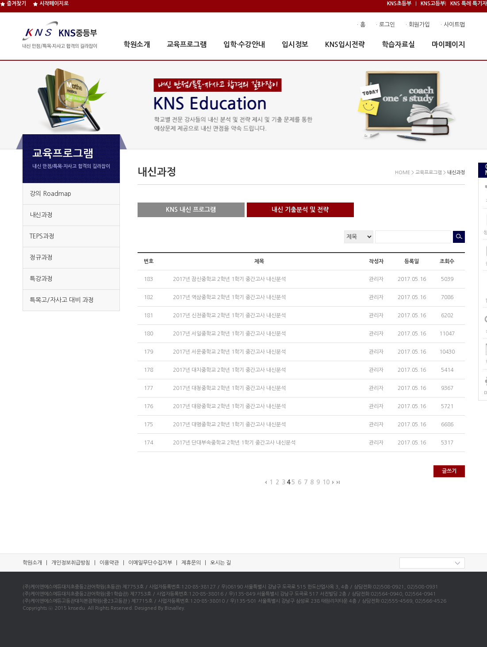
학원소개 (136, 44)
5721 (447, 406)
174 (148, 442)
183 (148, 279)
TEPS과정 (42, 236)
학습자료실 (398, 44)
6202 (447, 315)
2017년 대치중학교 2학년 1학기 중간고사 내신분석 (230, 370)
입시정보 (295, 44)
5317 (447, 442)
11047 (447, 333)
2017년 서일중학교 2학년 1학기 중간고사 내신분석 (230, 333)
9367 (447, 388)
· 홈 (361, 24)
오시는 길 (220, 562)
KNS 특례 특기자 (468, 3)
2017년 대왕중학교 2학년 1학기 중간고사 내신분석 (230, 406)
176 (148, 406)
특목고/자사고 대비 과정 (62, 300)
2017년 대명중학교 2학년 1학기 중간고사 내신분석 (230, 424)
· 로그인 (385, 24)
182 (148, 297)
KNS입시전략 (345, 44)
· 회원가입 (418, 24)
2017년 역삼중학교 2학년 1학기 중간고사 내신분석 (230, 297)
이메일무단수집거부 (150, 562)
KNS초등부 (399, 3)
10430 (447, 352)
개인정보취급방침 (70, 562)
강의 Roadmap (50, 194)
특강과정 (41, 279)
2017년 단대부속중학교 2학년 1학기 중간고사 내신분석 (235, 442)
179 (148, 352)
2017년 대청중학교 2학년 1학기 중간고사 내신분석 (230, 388)
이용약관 (109, 562)
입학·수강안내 (244, 44)
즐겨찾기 (13, 3)
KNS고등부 (433, 3)
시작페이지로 (51, 3)
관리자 (376, 279)
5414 (447, 370)
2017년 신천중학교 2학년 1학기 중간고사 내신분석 (230, 315)
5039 (447, 279)
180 (148, 333)
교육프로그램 (187, 44)
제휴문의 (191, 562)
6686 (447, 424)
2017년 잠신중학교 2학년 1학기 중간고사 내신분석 (230, 279)
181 (148, 315)
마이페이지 (448, 44)
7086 (447, 297)
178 (148, 370)
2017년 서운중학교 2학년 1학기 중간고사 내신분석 (230, 352)
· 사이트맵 (453, 24)
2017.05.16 (412, 279)
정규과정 (41, 257)
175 (148, 424)
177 (148, 388)
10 (326, 482)
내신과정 (41, 215)
